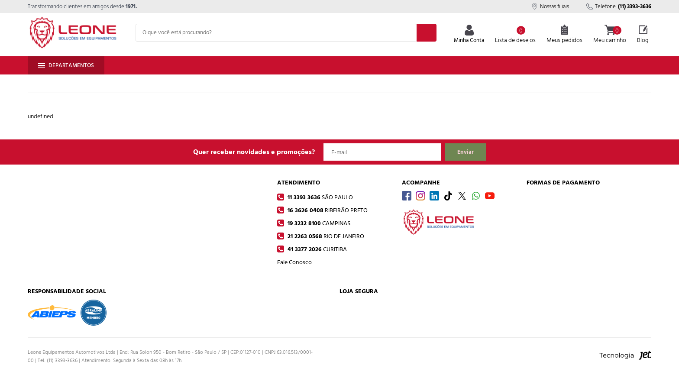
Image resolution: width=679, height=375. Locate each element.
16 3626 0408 (327, 210)
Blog (643, 34)
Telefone (618, 6)
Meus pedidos (564, 34)
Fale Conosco (294, 262)
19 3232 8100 (318, 223)
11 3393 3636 (319, 197)
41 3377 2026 (316, 249)
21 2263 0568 (325, 236)
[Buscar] (426, 33)
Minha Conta (469, 35)
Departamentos (66, 65)
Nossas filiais (550, 6)
